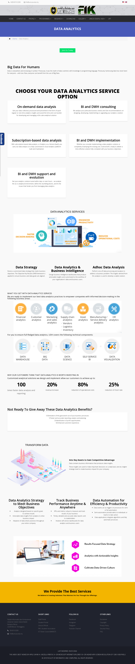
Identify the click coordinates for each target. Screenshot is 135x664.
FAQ (101, 632)
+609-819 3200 (15, 2)
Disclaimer (103, 619)
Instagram (72, 622)
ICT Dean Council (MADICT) (47, 632)
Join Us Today (67, 50)
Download (71, 19)
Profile (32, 19)
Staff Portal (42, 619)
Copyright (103, 622)
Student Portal (43, 622)
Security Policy (104, 629)
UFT (109, 19)
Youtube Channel (75, 629)
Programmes (44, 19)
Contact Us (21, 19)
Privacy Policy (104, 625)
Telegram (72, 625)
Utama (14, 39)
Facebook (72, 619)
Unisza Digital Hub (96, 19)
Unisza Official (43, 625)
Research (58, 19)
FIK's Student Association (46, 629)
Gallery (81, 19)
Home (11, 19)
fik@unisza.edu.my (32, 2)
